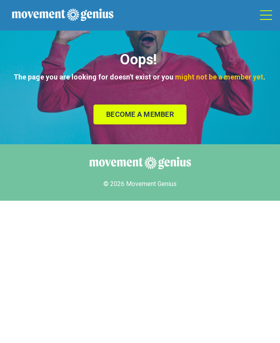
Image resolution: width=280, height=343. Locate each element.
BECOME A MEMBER (140, 114)
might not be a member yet (219, 77)
